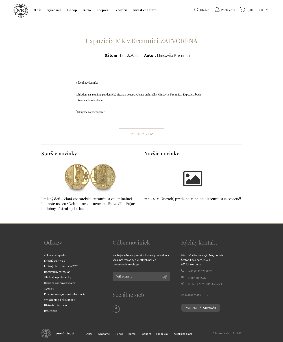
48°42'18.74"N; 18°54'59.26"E (205, 284)
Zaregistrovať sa (168, 277)
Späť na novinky (142, 134)
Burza (87, 10)
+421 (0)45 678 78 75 (200, 271)
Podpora (102, 10)
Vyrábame (54, 10)
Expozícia (120, 10)
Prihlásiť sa (228, 10)
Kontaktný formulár (201, 307)
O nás (38, 10)
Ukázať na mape (195, 294)
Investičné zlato (144, 10)
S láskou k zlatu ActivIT (227, 333)
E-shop (72, 10)
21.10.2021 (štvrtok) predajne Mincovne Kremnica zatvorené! (192, 198)
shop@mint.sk (197, 277)
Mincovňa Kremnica (21, 10)
